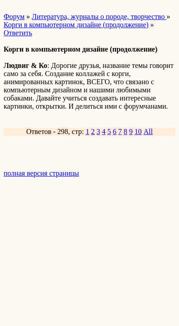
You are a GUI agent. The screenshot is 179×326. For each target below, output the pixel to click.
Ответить (18, 33)
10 (138, 131)
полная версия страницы (41, 173)
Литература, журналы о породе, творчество (99, 16)
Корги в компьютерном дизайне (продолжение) (76, 25)
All (148, 131)
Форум (14, 16)
